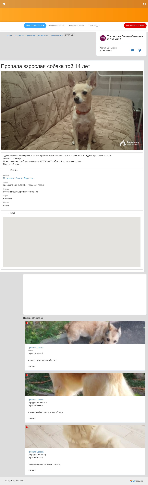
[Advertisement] (84, 294)
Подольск (28, 178)
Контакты (19, 35)
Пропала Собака (35, 347)
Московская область (12, 178)
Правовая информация (37, 35)
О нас (10, 35)
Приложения (57, 35)
